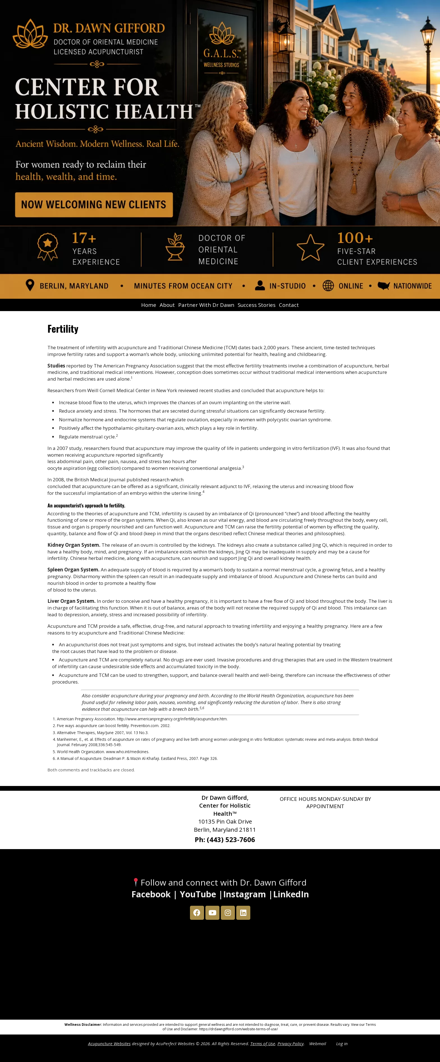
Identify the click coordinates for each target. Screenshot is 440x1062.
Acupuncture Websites (109, 1043)
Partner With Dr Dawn (206, 304)
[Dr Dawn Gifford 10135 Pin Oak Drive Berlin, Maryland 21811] (220, 971)
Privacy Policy (291, 1043)
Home (148, 304)
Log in (342, 1043)
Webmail (317, 1043)
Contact (289, 304)
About (167, 304)
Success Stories (257, 304)
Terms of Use (262, 1043)
